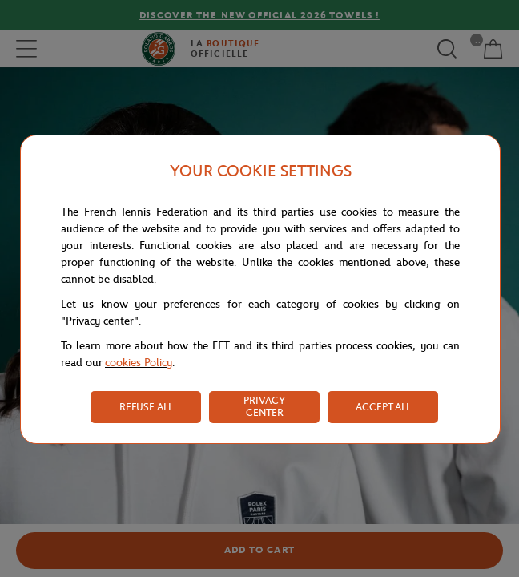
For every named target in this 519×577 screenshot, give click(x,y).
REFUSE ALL (146, 407)
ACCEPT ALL (383, 407)
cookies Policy (138, 362)
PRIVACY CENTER (264, 406)
